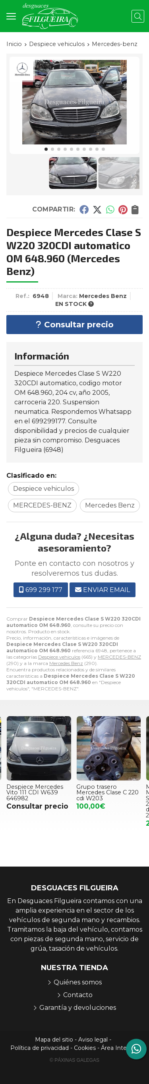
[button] (46, 149)
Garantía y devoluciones (77, 1007)
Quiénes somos (78, 982)
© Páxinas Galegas (74, 1060)
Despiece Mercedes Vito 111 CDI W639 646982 (35, 792)
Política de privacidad (39, 1047)
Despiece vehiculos (59, 657)
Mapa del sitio (54, 1039)
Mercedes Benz (66, 663)
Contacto (78, 995)
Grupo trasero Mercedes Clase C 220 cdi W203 (108, 792)
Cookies (85, 1047)
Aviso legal (93, 1039)
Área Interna (118, 1047)
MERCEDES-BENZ (119, 657)
